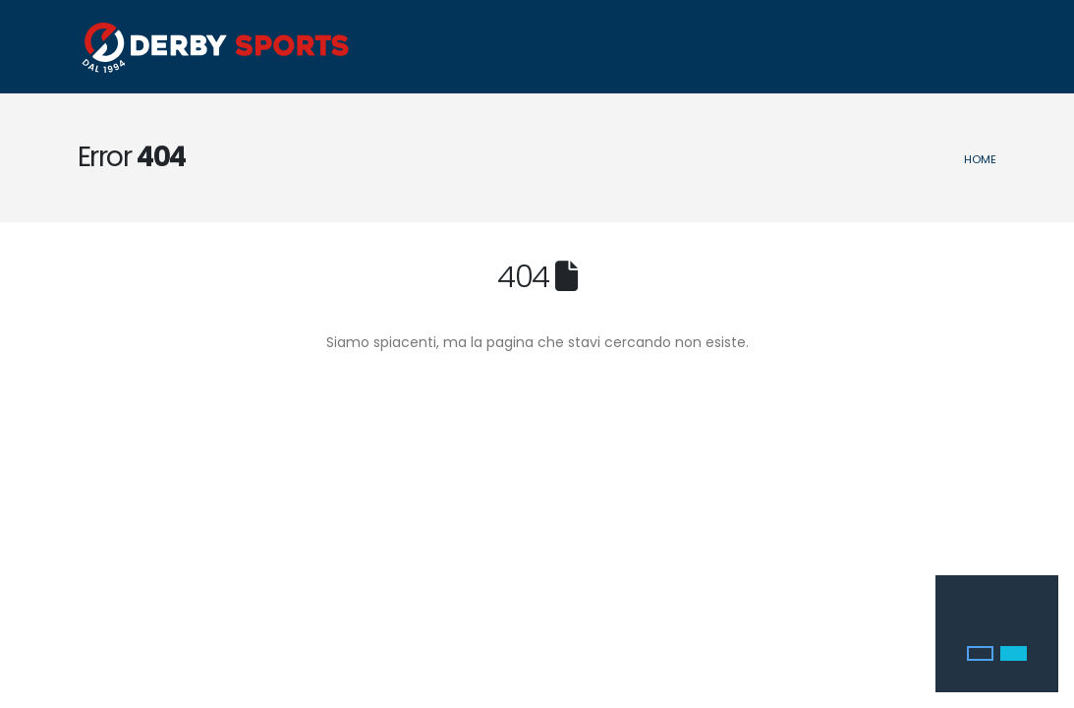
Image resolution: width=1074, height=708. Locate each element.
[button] (980, 654)
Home (980, 159)
